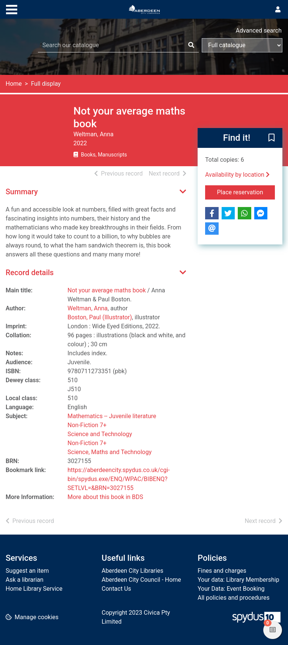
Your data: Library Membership (238, 579)
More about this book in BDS (105, 497)
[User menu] (278, 9)
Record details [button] (30, 272)
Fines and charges (222, 570)
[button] (271, 138)
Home (14, 83)
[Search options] (242, 45)
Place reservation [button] (246, 192)
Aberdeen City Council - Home (141, 579)
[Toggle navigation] (11, 8)
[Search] (191, 45)
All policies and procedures (234, 597)
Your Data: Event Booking (231, 588)
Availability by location (237, 174)
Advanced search (259, 30)
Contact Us (116, 588)
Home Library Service (34, 588)
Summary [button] (22, 191)
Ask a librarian (25, 579)
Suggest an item (27, 570)
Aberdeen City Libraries (132, 570)
